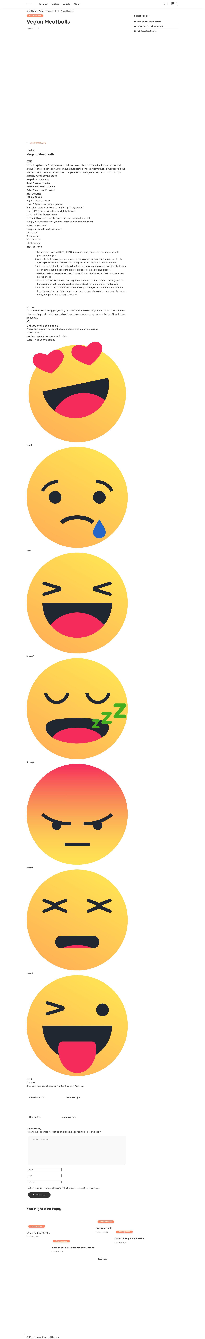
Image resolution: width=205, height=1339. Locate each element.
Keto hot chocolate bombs (149, 22)
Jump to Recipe (36, 142)
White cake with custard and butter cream (73, 1247)
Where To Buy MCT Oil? (38, 1233)
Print (29, 162)
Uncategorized (36, 1226)
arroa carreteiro (104, 1228)
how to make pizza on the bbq (129, 1238)
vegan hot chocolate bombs (150, 26)
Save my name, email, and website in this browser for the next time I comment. (65, 1188)
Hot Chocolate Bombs (147, 31)
